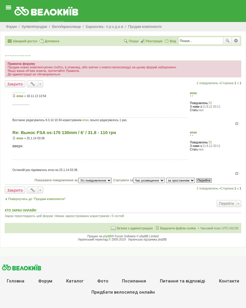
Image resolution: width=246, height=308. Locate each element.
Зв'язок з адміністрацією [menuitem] (134, 228)
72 (210, 103)
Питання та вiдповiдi (182, 281)
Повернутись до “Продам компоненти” (37, 199)
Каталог (74, 281)
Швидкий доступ (25, 41)
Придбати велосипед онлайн (123, 292)
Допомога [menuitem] (52, 41)
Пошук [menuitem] (133, 41)
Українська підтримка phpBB (147, 239)
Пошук (227, 40)
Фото (102, 281)
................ (18, 54)
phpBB (107, 236)
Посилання (134, 281)
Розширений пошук (236, 40)
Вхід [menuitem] (173, 41)
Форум (45, 281)
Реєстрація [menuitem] (154, 41)
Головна (15, 281)
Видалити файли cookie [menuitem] (178, 228)
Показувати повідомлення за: (73, 180)
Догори (236, 123)
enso (193, 93)
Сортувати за (139, 180)
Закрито (15, 84)
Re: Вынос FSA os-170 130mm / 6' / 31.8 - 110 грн (64, 132)
